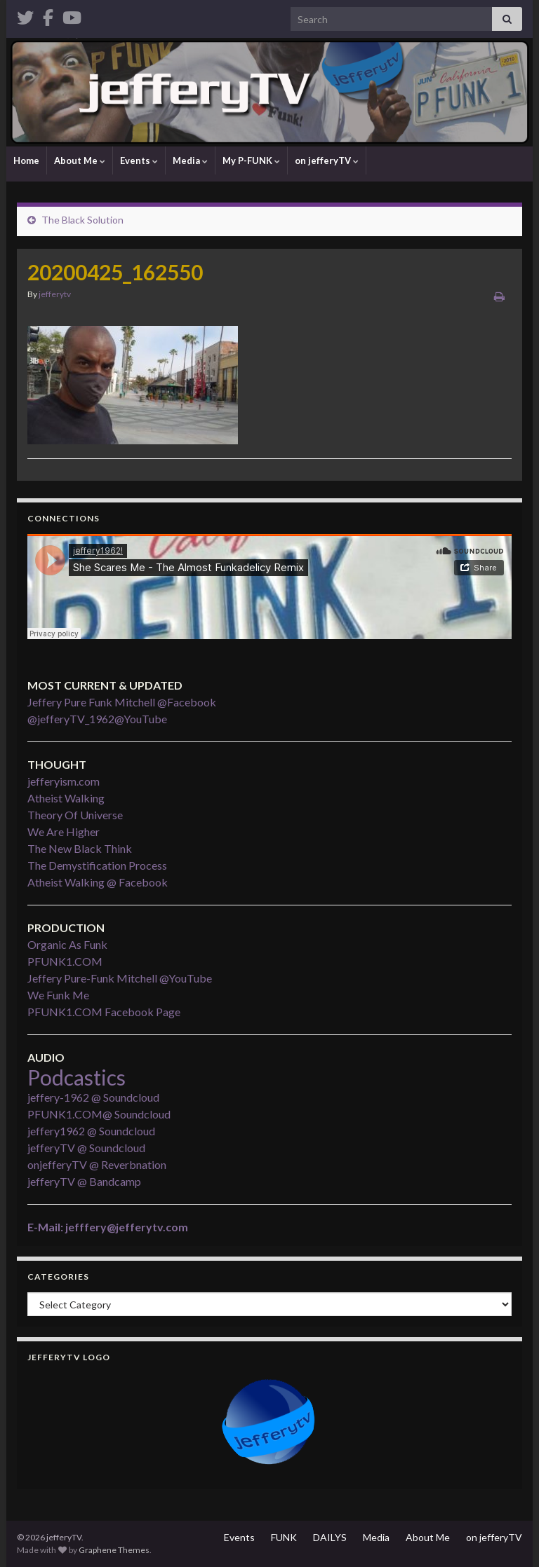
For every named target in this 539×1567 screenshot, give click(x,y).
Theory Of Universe (75, 814)
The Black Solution (82, 220)
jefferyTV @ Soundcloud (86, 1147)
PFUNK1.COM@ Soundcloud (99, 1114)
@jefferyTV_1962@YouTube (97, 718)
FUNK (284, 1537)
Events (139, 160)
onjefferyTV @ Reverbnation (96, 1164)
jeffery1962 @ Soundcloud (91, 1130)
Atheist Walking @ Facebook (97, 882)
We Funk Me (58, 994)
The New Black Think (79, 848)
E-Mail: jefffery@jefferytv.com (107, 1226)
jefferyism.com (63, 781)
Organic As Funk (67, 944)
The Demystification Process (97, 865)
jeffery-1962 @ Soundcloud (93, 1097)
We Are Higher (63, 831)
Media (190, 160)
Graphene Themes (114, 1550)
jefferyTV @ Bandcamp (84, 1181)
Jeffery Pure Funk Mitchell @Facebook (121, 702)
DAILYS (330, 1537)
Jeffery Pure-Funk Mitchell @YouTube (119, 978)
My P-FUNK (251, 160)
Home (26, 160)
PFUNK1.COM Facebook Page (103, 1011)
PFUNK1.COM (64, 961)
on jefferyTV (327, 160)
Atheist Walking (66, 798)
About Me (79, 160)
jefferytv (55, 294)
